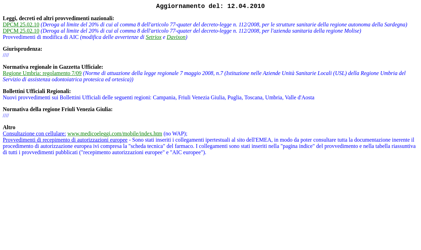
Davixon (176, 37)
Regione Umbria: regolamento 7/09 (42, 73)
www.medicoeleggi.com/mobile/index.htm (114, 133)
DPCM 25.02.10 (21, 24)
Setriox (153, 37)
